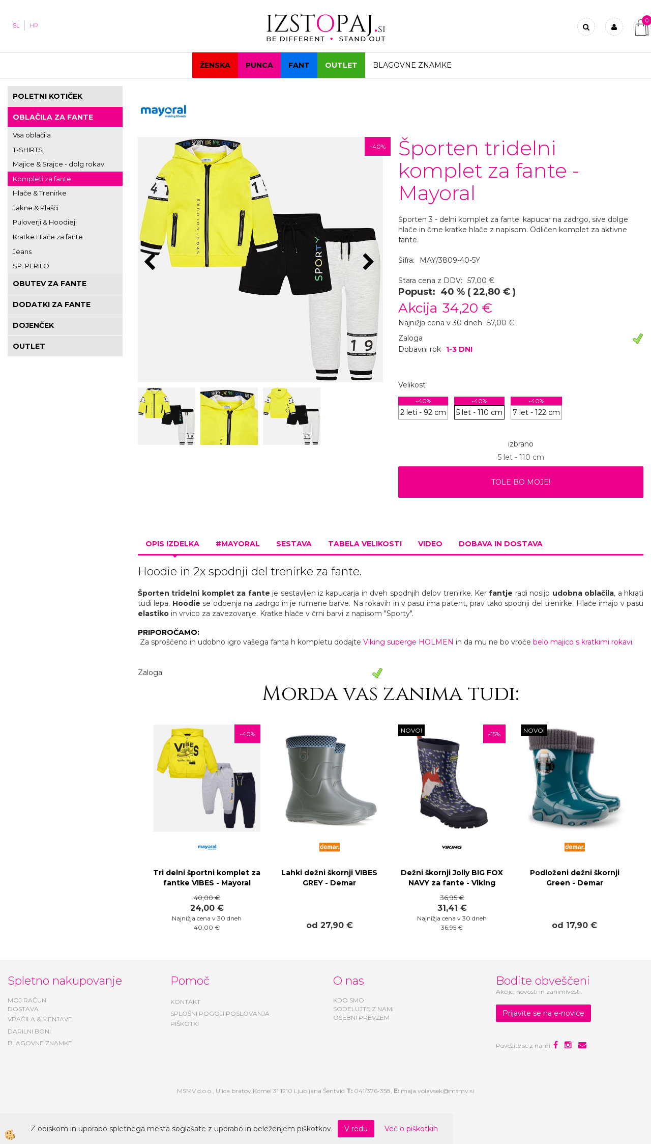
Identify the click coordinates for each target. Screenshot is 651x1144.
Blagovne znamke (412, 65)
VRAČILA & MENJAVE (40, 1019)
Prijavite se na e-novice (543, 1013)
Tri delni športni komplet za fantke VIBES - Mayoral (206, 877)
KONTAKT (185, 1002)
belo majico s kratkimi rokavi (582, 642)
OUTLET (341, 65)
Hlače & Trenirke (40, 193)
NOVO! (411, 730)
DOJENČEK (33, 325)
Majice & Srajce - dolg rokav (58, 164)
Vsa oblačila (32, 135)
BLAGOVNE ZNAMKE (40, 1043)
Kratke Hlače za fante (48, 237)
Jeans (22, 251)
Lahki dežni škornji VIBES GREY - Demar (329, 877)
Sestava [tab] (294, 543)
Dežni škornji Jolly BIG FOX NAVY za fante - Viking (452, 877)
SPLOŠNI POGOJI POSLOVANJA (220, 1013)
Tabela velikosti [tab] (365, 543)
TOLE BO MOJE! (520, 482)
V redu (356, 1128)
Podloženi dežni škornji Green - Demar (574, 877)
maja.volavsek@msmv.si (437, 1091)
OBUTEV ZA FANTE (49, 283)
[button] (370, 262)
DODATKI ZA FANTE (52, 304)
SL (16, 25)
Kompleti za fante (42, 179)
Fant (299, 65)
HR (33, 25)
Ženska (215, 65)
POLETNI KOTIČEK (47, 96)
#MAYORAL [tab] (238, 543)
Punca (259, 65)
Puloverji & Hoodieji (45, 222)
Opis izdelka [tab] (172, 543)
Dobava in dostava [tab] (501, 543)
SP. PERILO (31, 266)
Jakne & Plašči (35, 208)
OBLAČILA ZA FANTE (53, 117)
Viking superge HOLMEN (408, 642)
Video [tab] (430, 543)
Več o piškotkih (411, 1128)
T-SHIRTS (28, 150)
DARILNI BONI (29, 1031)
